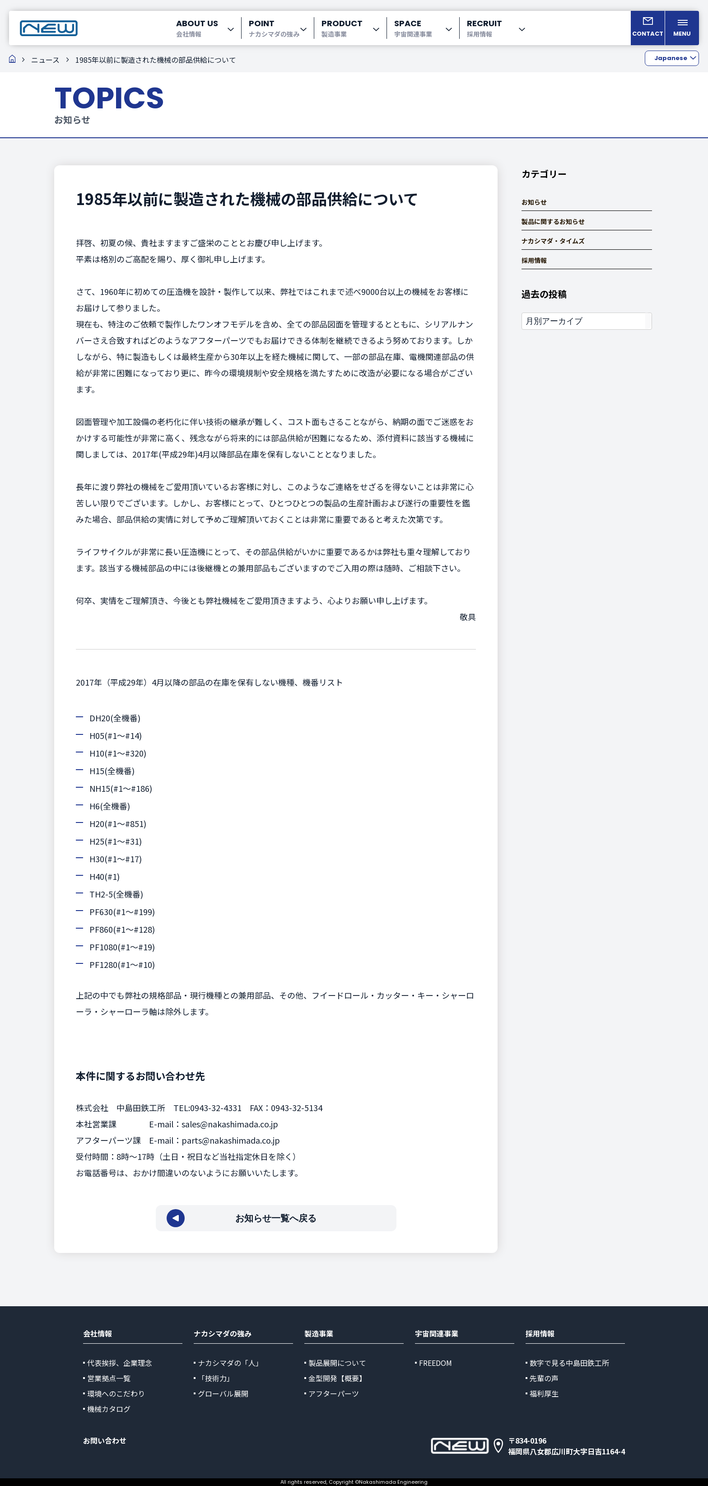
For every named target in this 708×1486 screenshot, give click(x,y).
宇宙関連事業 (436, 1333)
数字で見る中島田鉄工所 (569, 1362)
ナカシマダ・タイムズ (553, 241)
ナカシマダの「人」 (230, 1362)
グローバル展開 (223, 1393)
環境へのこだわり (116, 1393)
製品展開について (337, 1362)
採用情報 (534, 260)
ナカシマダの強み (223, 1333)
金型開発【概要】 (337, 1378)
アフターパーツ (333, 1393)
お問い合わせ (104, 1440)
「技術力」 (216, 1378)
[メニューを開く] (682, 28)
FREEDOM (435, 1362)
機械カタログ (108, 1408)
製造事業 (318, 1333)
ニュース (45, 59)
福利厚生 (544, 1393)
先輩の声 (544, 1378)
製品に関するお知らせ (553, 221)
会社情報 (97, 1333)
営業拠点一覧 (108, 1378)
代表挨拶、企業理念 (119, 1362)
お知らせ (534, 202)
